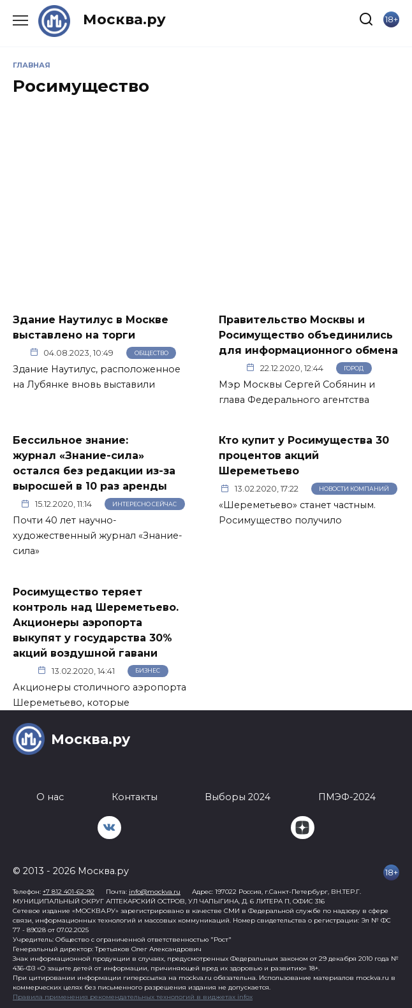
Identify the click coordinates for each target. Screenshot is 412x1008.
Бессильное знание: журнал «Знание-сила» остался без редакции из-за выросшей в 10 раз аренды (94, 463)
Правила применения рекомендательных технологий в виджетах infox (133, 997)
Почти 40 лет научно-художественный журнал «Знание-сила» (97, 536)
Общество (151, 352)
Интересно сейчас (144, 504)
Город (354, 368)
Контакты (135, 797)
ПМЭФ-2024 (347, 797)
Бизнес (147, 670)
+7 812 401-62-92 (68, 891)
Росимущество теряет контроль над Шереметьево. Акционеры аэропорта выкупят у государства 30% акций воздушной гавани (96, 622)
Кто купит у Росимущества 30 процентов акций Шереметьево (304, 455)
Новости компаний (354, 488)
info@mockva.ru (154, 891)
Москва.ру (124, 19)
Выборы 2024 (237, 797)
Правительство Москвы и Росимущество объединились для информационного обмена (308, 334)
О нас (50, 797)
